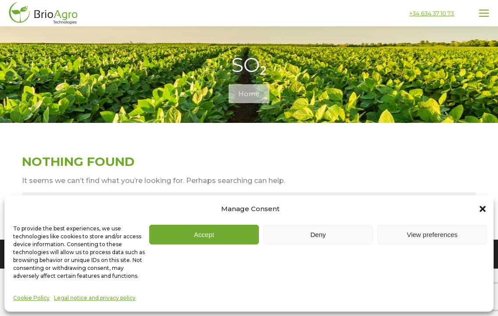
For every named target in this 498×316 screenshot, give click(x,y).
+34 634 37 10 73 (431, 13)
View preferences (432, 234)
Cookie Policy (31, 297)
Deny (318, 234)
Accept (204, 234)
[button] (482, 209)
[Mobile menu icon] (484, 13)
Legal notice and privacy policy (95, 297)
